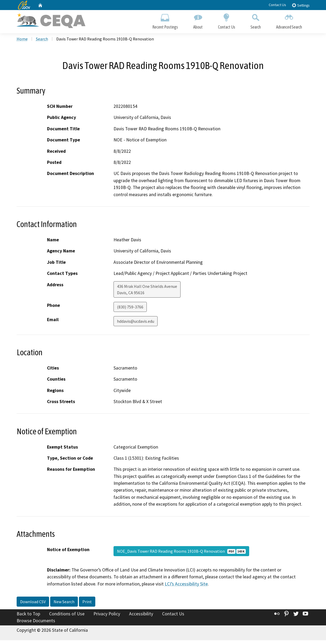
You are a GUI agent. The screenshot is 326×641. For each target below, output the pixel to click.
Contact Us (277, 4)
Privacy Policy (106, 615)
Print (87, 602)
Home (22, 40)
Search (255, 20)
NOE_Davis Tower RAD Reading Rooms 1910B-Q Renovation (181, 552)
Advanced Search (289, 20)
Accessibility (141, 615)
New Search (64, 602)
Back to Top (28, 615)
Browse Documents (36, 621)
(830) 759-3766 (130, 307)
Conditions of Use (66, 615)
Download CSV (33, 602)
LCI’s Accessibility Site (186, 585)
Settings (300, 5)
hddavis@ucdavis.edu (135, 322)
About (198, 20)
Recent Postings (165, 20)
